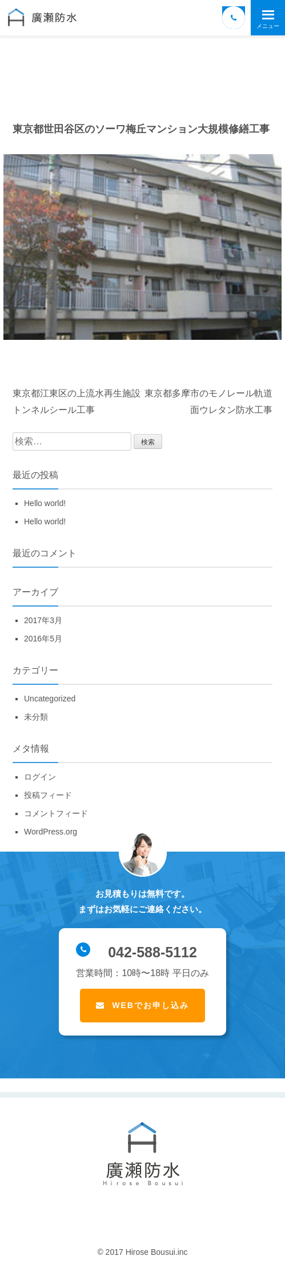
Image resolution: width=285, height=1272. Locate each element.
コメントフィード (56, 813)
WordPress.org (50, 831)
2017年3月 (43, 620)
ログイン (40, 776)
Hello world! (45, 503)
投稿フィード (48, 795)
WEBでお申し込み (150, 1005)
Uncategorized (49, 698)
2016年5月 (43, 638)
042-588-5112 (136, 951)
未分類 (36, 716)
